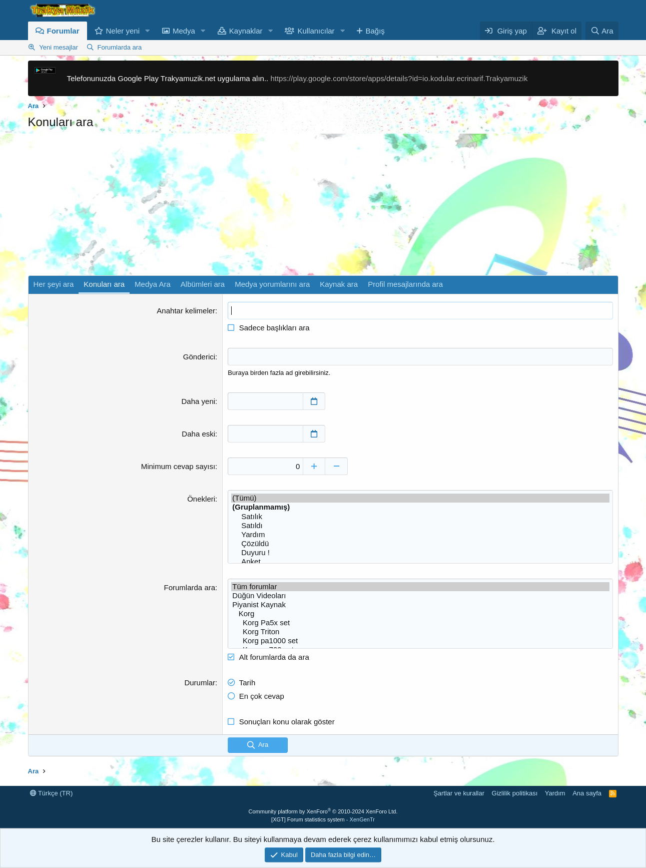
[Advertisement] (323, 205)
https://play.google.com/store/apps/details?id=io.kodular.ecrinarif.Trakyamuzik (398, 78)
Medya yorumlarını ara (272, 284)
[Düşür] (336, 466)
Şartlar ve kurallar (458, 793)
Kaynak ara (339, 284)
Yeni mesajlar (58, 47)
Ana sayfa (586, 793)
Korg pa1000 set (420, 640)
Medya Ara (153, 284)
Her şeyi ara (54, 284)
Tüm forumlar (420, 586)
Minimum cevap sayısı (178, 466)
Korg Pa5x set (420, 622)
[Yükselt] (314, 466)
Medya (184, 31)
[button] (148, 31)
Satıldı (420, 525)
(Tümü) (420, 498)
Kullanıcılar (315, 31)
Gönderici (199, 356)
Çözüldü (420, 543)
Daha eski (198, 433)
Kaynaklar (246, 31)
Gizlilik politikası (515, 793)
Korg (420, 613)
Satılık (420, 516)
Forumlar (63, 31)
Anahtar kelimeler (186, 310)
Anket (420, 561)
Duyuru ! (420, 552)
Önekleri (201, 499)
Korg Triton (420, 631)
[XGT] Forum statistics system (323, 819)
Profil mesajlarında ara (405, 284)
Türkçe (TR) (51, 793)
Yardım (420, 534)
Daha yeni (199, 401)
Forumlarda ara (119, 47)
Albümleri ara (203, 284)
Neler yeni (123, 31)
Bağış (374, 31)
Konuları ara (104, 284)
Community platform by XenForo (323, 811)
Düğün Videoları (420, 595)
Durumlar (199, 682)
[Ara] (601, 31)
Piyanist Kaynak (420, 604)
